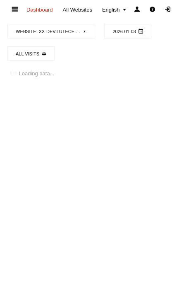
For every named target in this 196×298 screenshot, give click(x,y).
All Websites (77, 10)
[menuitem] (40, 9)
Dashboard (39, 10)
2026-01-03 (127, 31)
